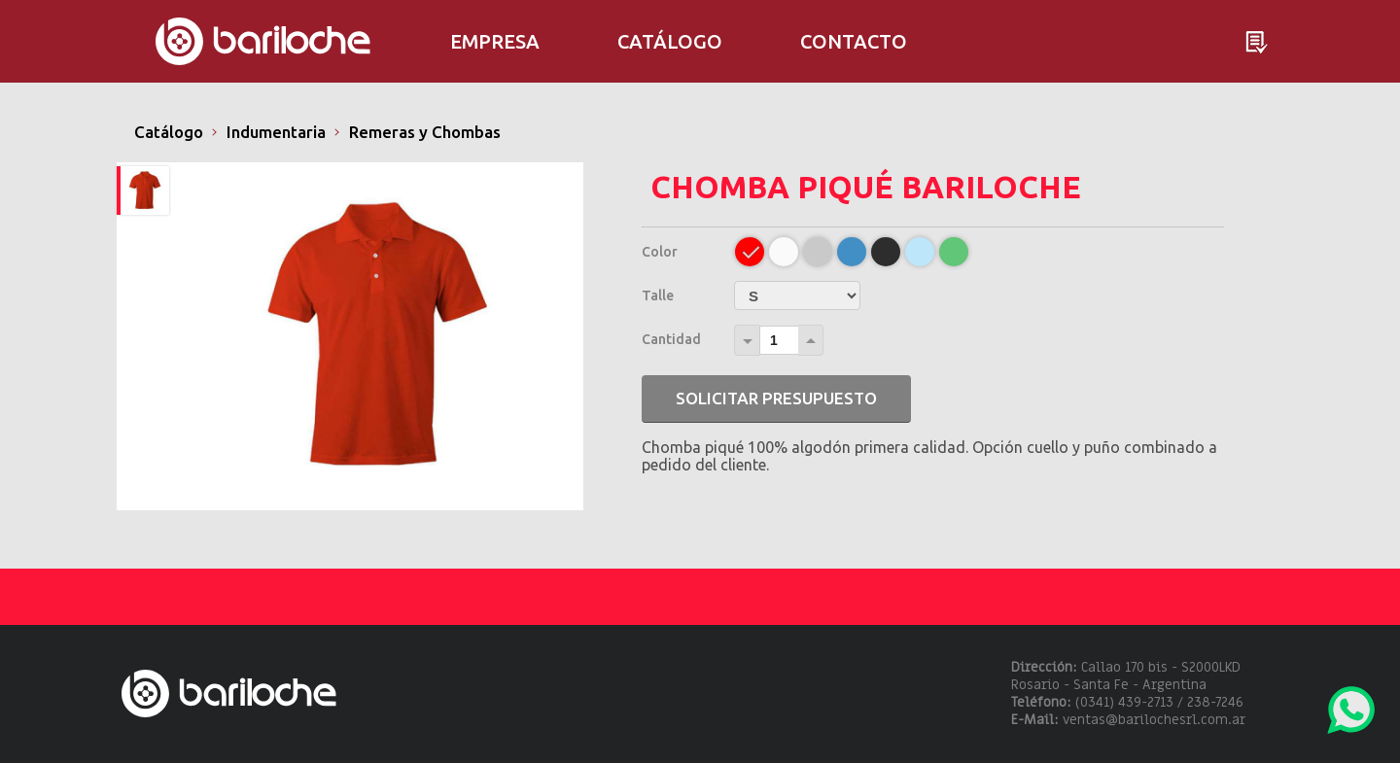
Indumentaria (276, 131)
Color (660, 252)
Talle (658, 295)
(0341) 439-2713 (1124, 702)
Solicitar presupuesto (776, 398)
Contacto (853, 41)
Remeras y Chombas (425, 131)
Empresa (495, 41)
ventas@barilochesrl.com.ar (1154, 720)
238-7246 (1215, 702)
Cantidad (671, 339)
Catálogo (168, 131)
